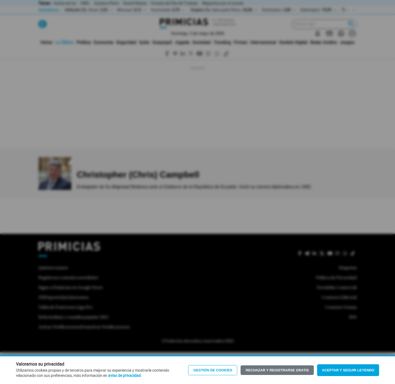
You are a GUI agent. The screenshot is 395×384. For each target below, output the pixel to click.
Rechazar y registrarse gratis (277, 370)
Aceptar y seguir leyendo (348, 370)
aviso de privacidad (124, 376)
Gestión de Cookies (212, 370)
